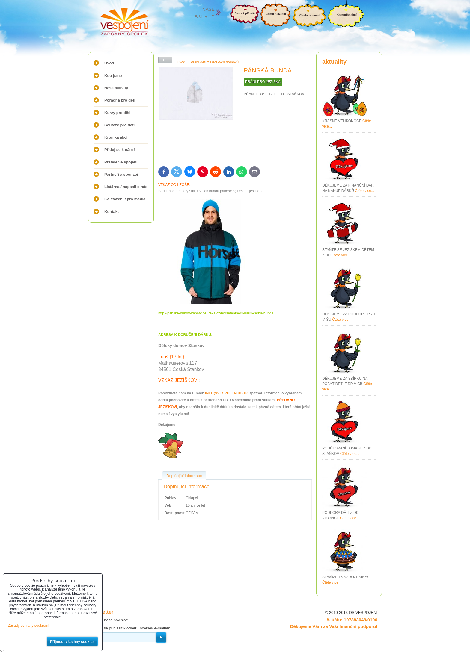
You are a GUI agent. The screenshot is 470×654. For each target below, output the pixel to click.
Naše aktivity (116, 88)
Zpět (165, 60)
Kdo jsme (113, 75)
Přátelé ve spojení (121, 162)
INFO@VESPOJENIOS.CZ (226, 393)
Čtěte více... (364, 191)
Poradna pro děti (119, 100)
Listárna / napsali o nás (125, 186)
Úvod (109, 63)
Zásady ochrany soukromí (28, 625)
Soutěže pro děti (119, 125)
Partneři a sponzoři (122, 174)
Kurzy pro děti (117, 112)
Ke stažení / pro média (124, 199)
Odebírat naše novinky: (108, 620)
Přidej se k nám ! (119, 149)
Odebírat (161, 637)
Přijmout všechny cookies (72, 642)
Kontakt (111, 211)
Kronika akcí (115, 137)
